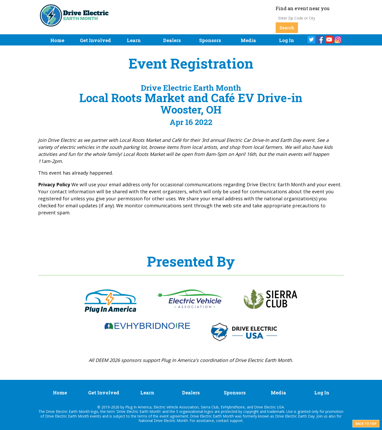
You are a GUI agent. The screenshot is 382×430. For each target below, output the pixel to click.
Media (248, 40)
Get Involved (95, 40)
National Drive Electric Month (163, 420)
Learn (134, 40)
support (236, 420)
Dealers (172, 40)
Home (57, 40)
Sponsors (210, 40)
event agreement (173, 416)
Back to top (366, 423)
